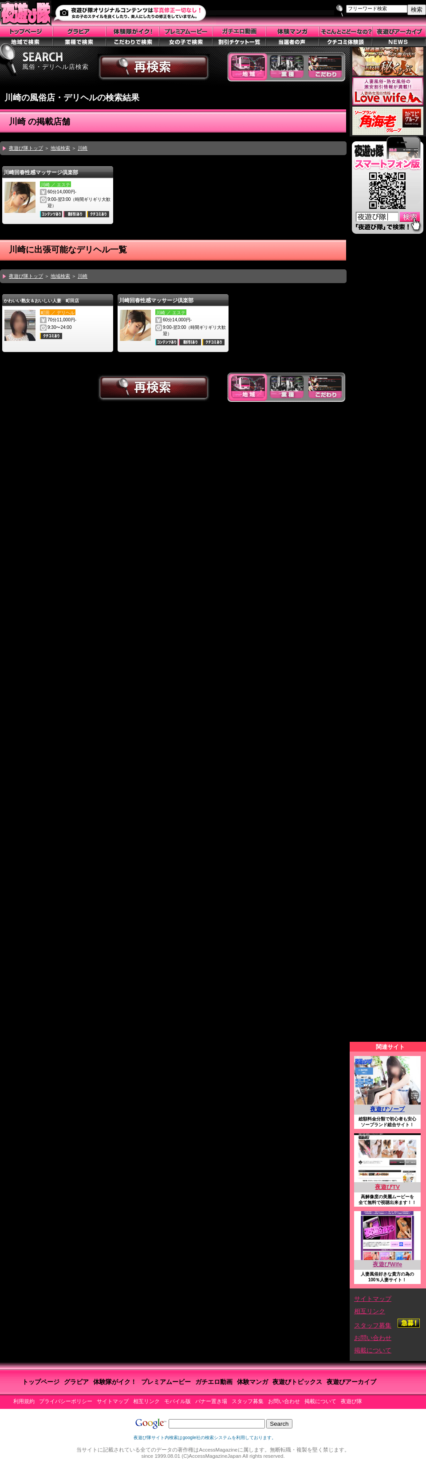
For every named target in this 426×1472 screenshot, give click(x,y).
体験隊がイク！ (115, 1381)
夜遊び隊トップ (26, 148)
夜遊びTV (387, 1187)
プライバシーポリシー (65, 1401)
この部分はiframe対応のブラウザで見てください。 (388, 640)
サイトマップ (372, 1298)
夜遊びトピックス (297, 1381)
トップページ (40, 1381)
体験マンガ (252, 1381)
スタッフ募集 (372, 1325)
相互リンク (369, 1311)
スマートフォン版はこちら (387, 187)
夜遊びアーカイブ (351, 1381)
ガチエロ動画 (214, 1381)
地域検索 (60, 148)
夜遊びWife (387, 1264)
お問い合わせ (372, 1337)
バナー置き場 (211, 1401)
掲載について (372, 1350)
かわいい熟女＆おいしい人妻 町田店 (41, 300)
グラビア (76, 1381)
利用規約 (24, 1401)
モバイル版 (177, 1401)
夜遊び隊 (351, 1401)
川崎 (82, 148)
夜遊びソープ (387, 1109)
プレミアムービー (166, 1381)
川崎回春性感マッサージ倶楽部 (41, 172)
